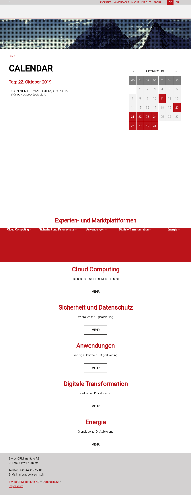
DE (170, 2)
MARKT (135, 2)
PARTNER (146, 2)
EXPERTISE (105, 2)
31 (154, 126)
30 (147, 126)
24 (154, 116)
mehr (95, 291)
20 (177, 107)
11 (162, 98)
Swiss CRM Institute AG (24, 482)
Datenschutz (51, 482)
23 (147, 116)
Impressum (16, 486)
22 (140, 116)
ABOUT (157, 2)
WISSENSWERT (121, 2)
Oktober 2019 (155, 71)
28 (132, 126)
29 (140, 126)
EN (177, 2)
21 (132, 116)
